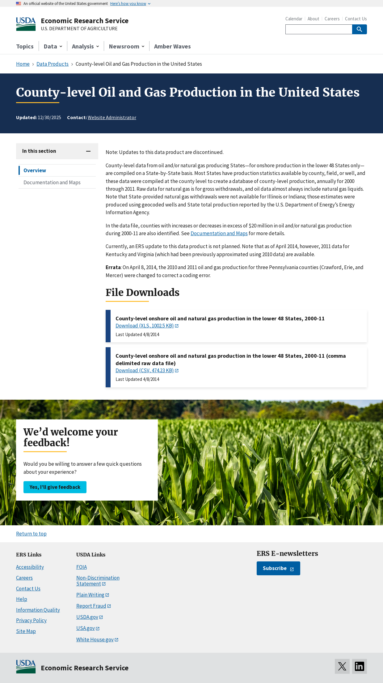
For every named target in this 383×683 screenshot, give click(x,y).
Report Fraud (91, 605)
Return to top (31, 533)
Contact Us (356, 19)
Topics (25, 46)
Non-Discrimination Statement (98, 580)
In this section (39, 151)
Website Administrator (112, 117)
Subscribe (275, 568)
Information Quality (38, 609)
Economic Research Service (84, 20)
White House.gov (95, 639)
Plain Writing (90, 594)
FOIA (81, 567)
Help (21, 599)
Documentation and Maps (52, 182)
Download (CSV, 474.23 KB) (145, 370)
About (313, 19)
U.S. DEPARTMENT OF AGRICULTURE (79, 28)
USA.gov (85, 628)
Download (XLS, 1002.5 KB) (145, 325)
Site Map (26, 631)
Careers (332, 19)
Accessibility (30, 567)
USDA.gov (87, 617)
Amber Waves (172, 46)
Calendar (293, 19)
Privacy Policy (31, 620)
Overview (34, 170)
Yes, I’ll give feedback (55, 487)
